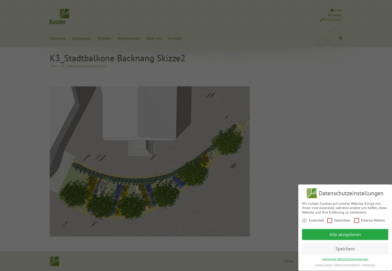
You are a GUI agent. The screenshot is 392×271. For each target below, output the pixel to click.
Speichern (345, 246)
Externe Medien (369, 218)
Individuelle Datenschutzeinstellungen (345, 256)
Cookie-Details (323, 262)
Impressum (368, 262)
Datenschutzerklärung (347, 262)
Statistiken (338, 218)
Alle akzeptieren (345, 232)
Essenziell (313, 218)
